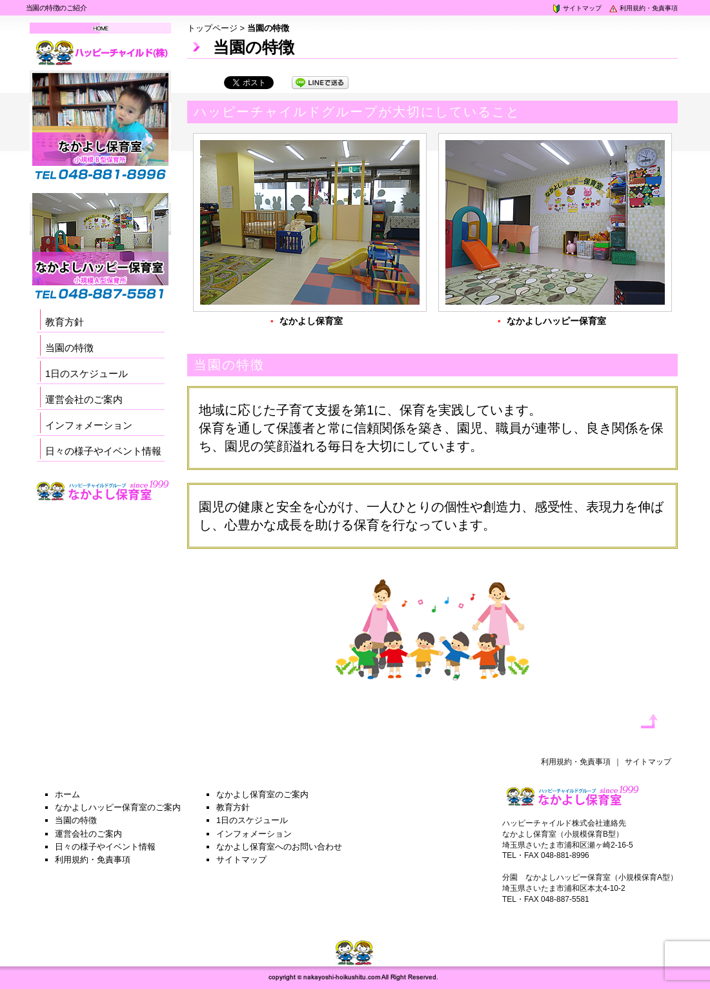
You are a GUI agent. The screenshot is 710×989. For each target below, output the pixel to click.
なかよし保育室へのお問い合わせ (279, 846)
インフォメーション (88, 425)
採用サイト (103, 507)
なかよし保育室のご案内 (262, 794)
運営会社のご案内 (84, 399)
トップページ (212, 28)
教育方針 (64, 321)
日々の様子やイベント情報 (103, 450)
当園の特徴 (69, 347)
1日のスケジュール (86, 373)
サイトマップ (576, 8)
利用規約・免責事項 (643, 8)
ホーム (67, 794)
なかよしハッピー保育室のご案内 (118, 807)
